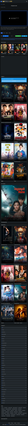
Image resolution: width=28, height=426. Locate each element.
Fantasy (3, 358)
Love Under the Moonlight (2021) (5, 303)
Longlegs (17, 53)
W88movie (7, 424)
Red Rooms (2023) (24, 54)
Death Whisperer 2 (3, 264)
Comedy (3, 347)
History (3, 411)
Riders (15, 181)
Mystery (3, 378)
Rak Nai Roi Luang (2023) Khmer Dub (6, 122)
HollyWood (3, 365)
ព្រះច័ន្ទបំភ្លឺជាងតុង (3, 161)
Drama (3, 354)
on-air (3, 380)
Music (3, 376)
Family (3, 356)
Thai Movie (18, 414)
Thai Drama (3, 391)
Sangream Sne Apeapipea (17, 283)
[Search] (26, 1)
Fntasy (3, 360)
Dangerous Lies (10, 53)
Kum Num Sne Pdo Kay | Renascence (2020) (20, 122)
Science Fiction (4, 389)
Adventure (10, 407)
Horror (3, 367)
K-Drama (20, 411)
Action (3, 329)
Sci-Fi (3, 387)
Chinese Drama (8, 409)
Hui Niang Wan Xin (16, 264)
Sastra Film (3, 385)
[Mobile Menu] (1, 1)
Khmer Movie (4, 413)
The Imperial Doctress (17, 161)
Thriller (3, 396)
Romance (20, 413)
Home (1, 4)
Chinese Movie (4, 345)
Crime (4, 4)
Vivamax (12, 416)
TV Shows (3, 400)
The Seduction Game (4, 244)
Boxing (3, 338)
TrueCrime (3, 398)
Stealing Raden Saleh (17, 244)
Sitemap (18, 423)
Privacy (12, 423)
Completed (3, 349)
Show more (25, 42)
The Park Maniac (3, 53)
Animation (3, 336)
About (9, 423)
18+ (2, 327)
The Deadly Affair (4, 222)
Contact (15, 423)
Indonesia (3, 369)
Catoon (3, 409)
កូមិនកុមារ (2, 181)
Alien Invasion (4, 334)
